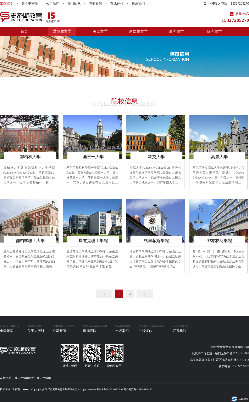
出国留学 (6, 3)
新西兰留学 (138, 31)
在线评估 (116, 3)
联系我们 (138, 3)
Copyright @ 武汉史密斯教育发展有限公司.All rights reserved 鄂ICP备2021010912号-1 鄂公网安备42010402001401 (92, 389)
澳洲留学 (176, 31)
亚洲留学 (214, 31)
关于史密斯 (29, 3)
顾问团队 (74, 3)
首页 (24, 31)
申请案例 (95, 3)
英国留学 (100, 31)
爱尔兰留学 (62, 31)
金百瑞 (16, 389)
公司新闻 (52, 3)
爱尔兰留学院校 (25, 378)
